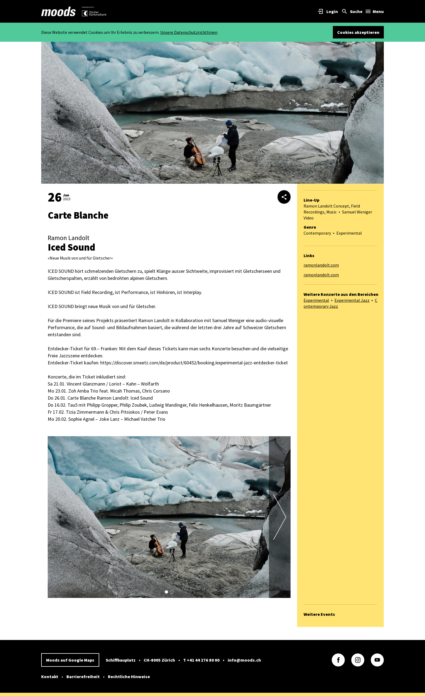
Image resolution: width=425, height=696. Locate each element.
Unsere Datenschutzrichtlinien (188, 32)
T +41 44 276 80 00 (201, 660)
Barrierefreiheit (83, 676)
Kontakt (49, 676)
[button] (166, 592)
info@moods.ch (244, 660)
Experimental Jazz (351, 300)
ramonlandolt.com (321, 265)
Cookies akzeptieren (358, 32)
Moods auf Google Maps (70, 660)
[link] (58, 11)
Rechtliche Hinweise (129, 676)
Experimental (316, 300)
